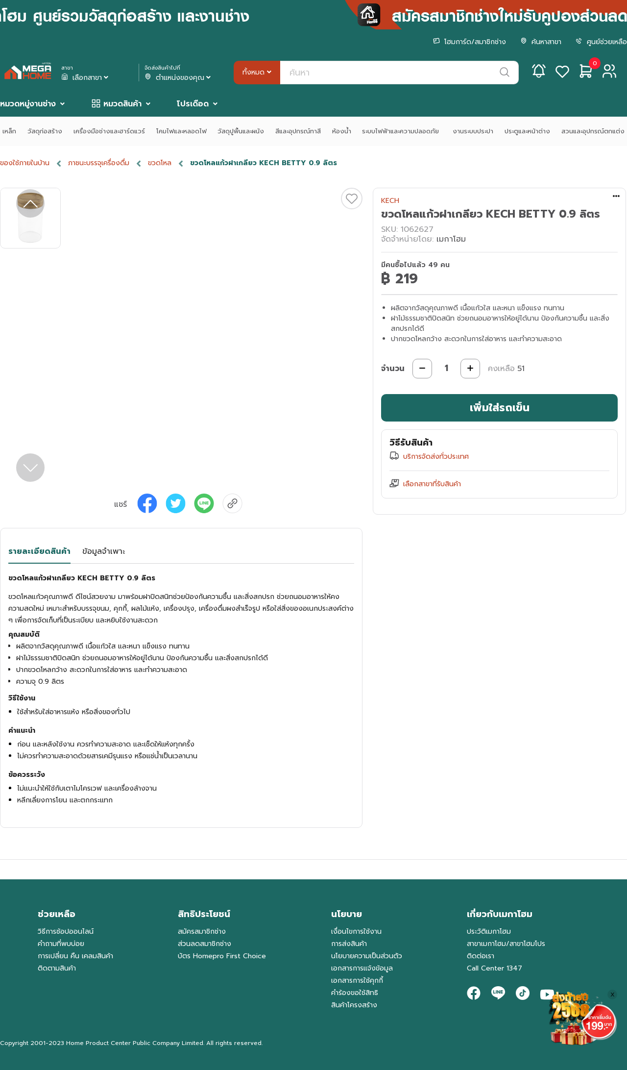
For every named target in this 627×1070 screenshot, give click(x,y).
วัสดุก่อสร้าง (44, 131)
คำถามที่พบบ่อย (61, 944)
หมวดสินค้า (122, 104)
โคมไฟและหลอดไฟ (181, 131)
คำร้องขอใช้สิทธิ (354, 993)
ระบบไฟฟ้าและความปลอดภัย (401, 131)
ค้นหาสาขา (540, 42)
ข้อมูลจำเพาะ (103, 551)
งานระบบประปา (473, 131)
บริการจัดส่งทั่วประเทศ (436, 456)
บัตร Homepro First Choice (222, 956)
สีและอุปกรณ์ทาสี (298, 131)
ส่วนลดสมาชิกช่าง (204, 944)
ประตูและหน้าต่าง (527, 131)
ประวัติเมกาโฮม (489, 931)
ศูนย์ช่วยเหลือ (601, 42)
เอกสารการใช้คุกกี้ (357, 980)
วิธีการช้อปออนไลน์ (66, 931)
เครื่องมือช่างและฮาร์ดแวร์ (109, 131)
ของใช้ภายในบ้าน (24, 163)
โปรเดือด (193, 104)
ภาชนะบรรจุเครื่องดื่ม (98, 163)
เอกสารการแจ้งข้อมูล (362, 968)
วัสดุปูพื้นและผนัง (240, 131)
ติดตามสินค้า (57, 968)
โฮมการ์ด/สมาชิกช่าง (469, 42)
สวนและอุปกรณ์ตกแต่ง (593, 131)
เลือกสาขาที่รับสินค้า (432, 484)
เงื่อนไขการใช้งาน (356, 931)
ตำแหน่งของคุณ (179, 78)
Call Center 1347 (494, 968)
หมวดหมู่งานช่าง (28, 104)
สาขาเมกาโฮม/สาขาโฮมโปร (506, 944)
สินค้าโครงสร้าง (354, 1005)
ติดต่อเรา (480, 956)
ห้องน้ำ (341, 131)
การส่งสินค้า (349, 944)
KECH (390, 201)
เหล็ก (9, 131)
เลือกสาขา (85, 78)
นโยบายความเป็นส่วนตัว (366, 956)
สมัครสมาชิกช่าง (202, 931)
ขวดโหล (159, 163)
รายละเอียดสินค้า (39, 551)
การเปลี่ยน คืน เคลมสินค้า (75, 956)
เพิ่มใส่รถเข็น (500, 407)
